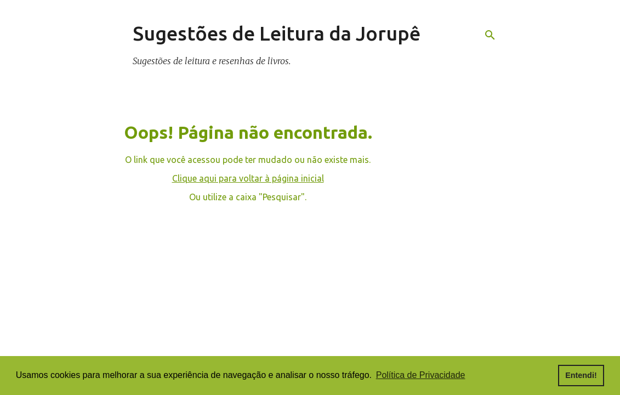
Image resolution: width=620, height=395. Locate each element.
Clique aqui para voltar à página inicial (248, 178)
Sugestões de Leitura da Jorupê (276, 33)
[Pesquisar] (490, 35)
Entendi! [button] (581, 375)
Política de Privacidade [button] (420, 375)
